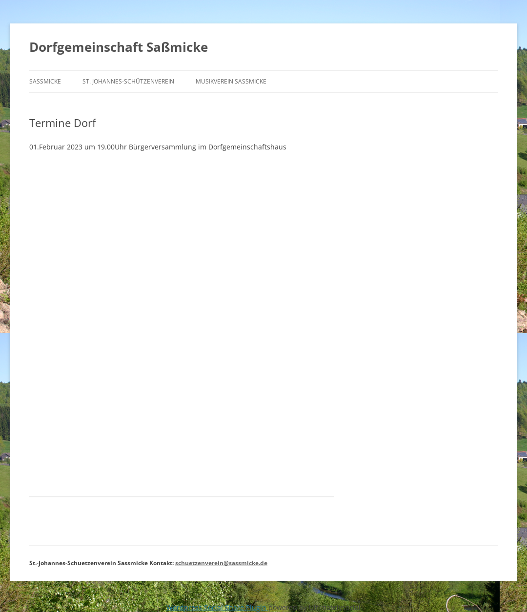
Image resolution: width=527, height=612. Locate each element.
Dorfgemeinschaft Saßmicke (118, 47)
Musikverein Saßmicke (231, 81)
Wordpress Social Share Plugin (217, 607)
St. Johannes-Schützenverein (128, 81)
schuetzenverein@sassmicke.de (221, 563)
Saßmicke (45, 81)
